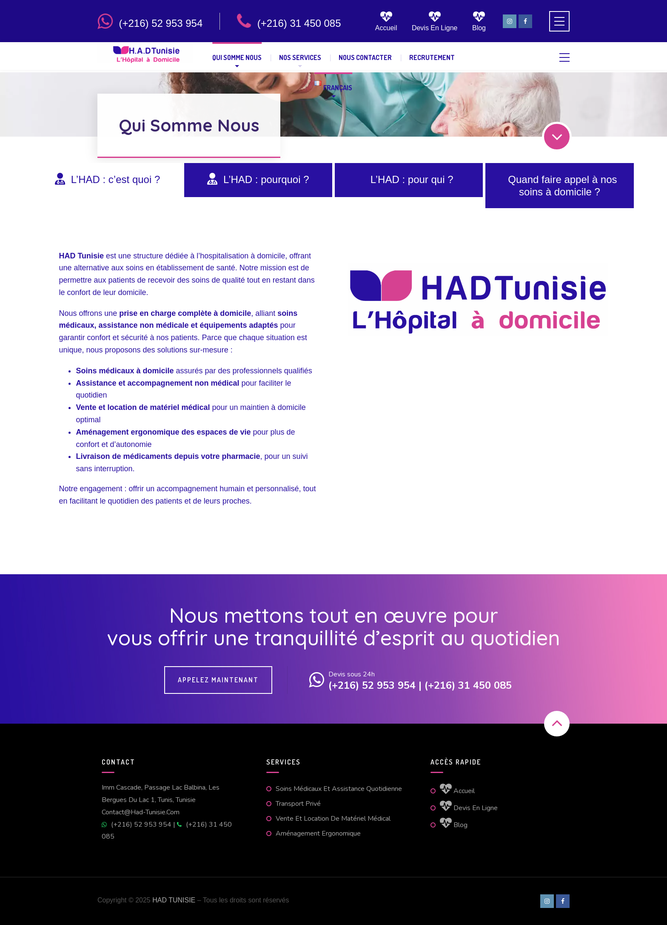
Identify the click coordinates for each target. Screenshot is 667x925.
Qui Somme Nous (237, 57)
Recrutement (432, 57)
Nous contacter (365, 57)
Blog (479, 21)
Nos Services (300, 57)
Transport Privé (298, 803)
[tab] (107, 180)
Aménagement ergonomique (318, 833)
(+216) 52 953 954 (137, 824)
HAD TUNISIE (173, 900)
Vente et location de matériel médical (333, 818)
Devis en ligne (435, 21)
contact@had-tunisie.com (141, 812)
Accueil (386, 21)
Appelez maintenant (218, 680)
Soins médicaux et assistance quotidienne (339, 788)
